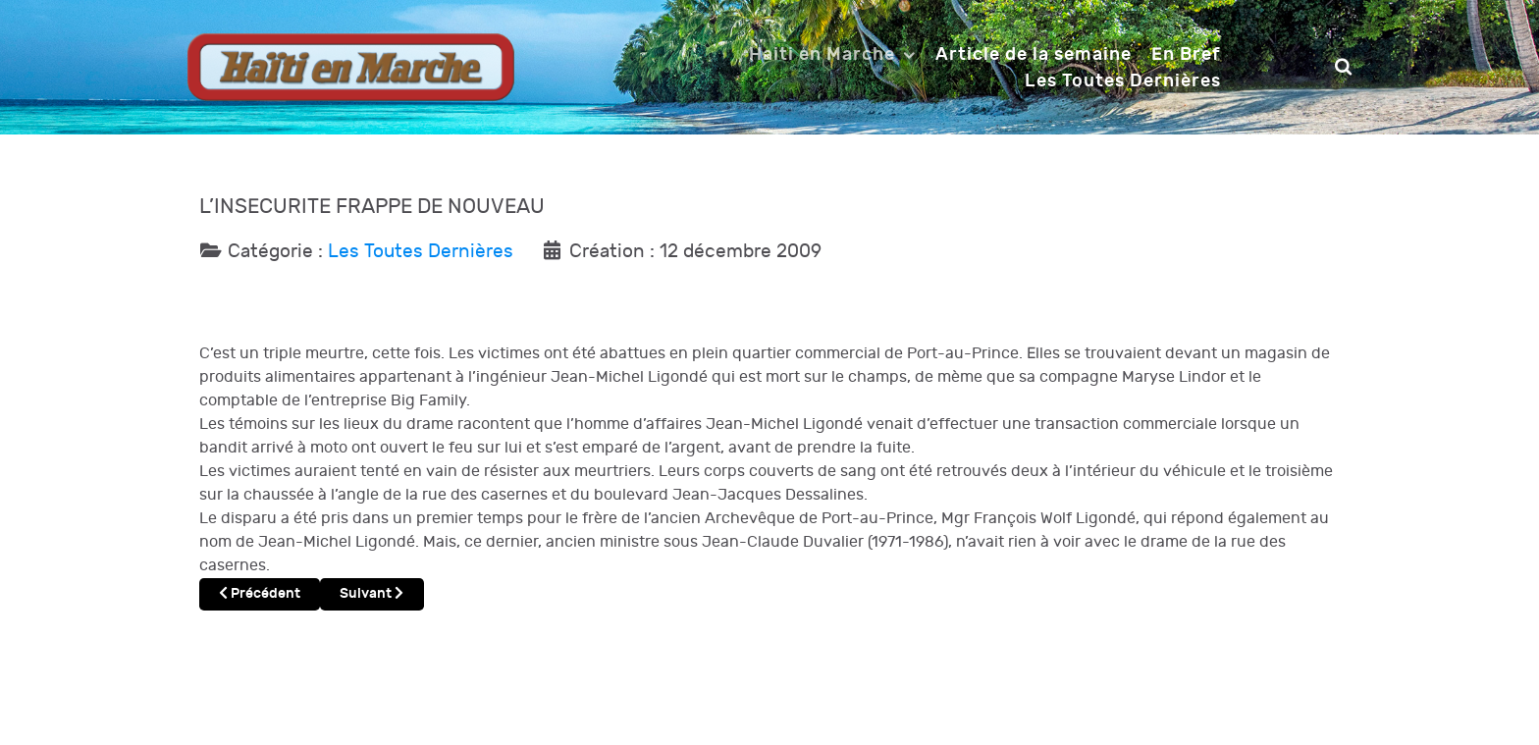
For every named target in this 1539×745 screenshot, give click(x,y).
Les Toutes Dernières (420, 251)
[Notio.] (350, 66)
